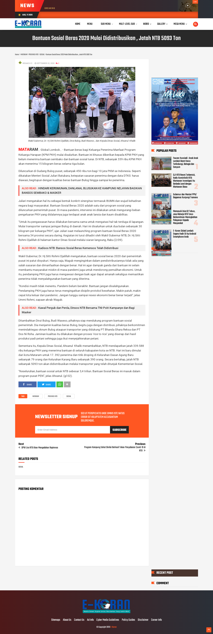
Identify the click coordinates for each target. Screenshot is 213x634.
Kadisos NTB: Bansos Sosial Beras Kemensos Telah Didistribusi (78, 248)
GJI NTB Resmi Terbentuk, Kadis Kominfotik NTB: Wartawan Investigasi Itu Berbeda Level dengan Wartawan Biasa (184, 181)
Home (77, 24)
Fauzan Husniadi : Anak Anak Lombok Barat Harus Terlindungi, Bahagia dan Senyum (185, 162)
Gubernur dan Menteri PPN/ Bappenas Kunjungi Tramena (185, 196)
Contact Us (79, 620)
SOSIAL (68, 396)
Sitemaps (55, 620)
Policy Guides (128, 620)
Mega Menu (179, 24)
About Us (67, 620)
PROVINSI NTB (52, 396)
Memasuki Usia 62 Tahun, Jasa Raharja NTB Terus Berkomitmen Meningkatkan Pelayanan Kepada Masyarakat (185, 217)
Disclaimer (143, 620)
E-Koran (113, 627)
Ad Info (90, 620)
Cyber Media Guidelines (107, 620)
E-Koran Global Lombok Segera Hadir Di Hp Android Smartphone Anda (184, 234)
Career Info (156, 620)
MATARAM (35, 396)
